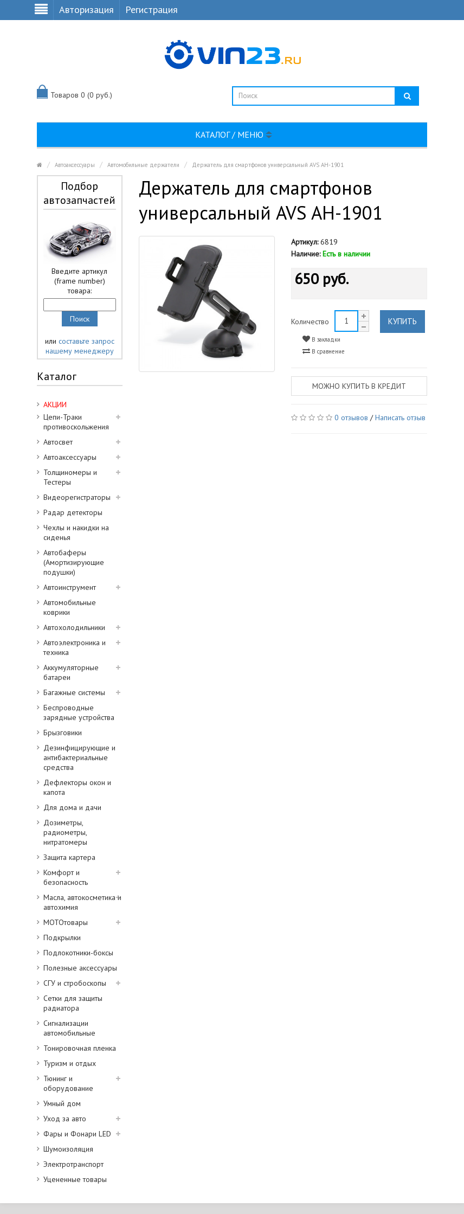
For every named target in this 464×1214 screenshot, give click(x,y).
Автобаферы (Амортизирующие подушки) (73, 562)
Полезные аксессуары (80, 968)
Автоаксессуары (75, 165)
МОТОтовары (65, 922)
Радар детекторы (72, 512)
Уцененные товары (75, 1179)
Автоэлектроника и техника (74, 647)
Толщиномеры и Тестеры (70, 477)
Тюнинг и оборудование (68, 1083)
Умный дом (62, 1103)
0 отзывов (351, 417)
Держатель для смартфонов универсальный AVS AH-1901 (268, 165)
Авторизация (86, 9)
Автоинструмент (69, 587)
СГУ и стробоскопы (74, 983)
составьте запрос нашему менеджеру (80, 346)
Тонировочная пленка (79, 1048)
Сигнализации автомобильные (69, 1028)
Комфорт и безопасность (65, 877)
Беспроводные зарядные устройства (78, 712)
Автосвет (58, 442)
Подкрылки (62, 937)
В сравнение (323, 351)
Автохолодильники (74, 627)
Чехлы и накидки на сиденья (76, 532)
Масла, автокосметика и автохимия (82, 902)
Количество (310, 321)
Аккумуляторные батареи (71, 672)
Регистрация (151, 9)
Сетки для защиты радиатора (72, 1003)
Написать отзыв (400, 417)
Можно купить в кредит (359, 386)
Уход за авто (64, 1118)
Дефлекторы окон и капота (77, 787)
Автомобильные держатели (143, 165)
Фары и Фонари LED (77, 1134)
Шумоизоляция (68, 1149)
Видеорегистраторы (77, 497)
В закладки (321, 339)
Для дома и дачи (72, 807)
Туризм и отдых (69, 1063)
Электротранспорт (73, 1164)
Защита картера (69, 857)
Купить (402, 321)
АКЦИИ (55, 404)
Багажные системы (74, 692)
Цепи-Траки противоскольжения (76, 422)
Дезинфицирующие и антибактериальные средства (79, 757)
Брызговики (62, 732)
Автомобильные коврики (69, 607)
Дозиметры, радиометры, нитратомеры (65, 832)
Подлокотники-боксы (78, 953)
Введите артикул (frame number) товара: (79, 281)
